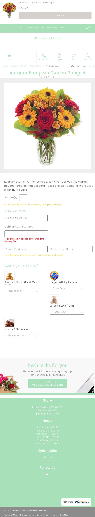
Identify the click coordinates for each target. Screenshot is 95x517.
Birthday (24, 66)
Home (5, 66)
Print (75, 66)
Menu (9, 59)
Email (87, 66)
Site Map (64, 515)
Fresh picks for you (47, 369)
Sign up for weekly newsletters (47, 383)
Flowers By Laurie (47, 38)
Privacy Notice (27, 515)
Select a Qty (10, 197)
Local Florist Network (47, 515)
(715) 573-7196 (14, 27)
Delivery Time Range (18, 226)
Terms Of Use (10, 515)
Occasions (14, 66)
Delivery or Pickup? (15, 210)
